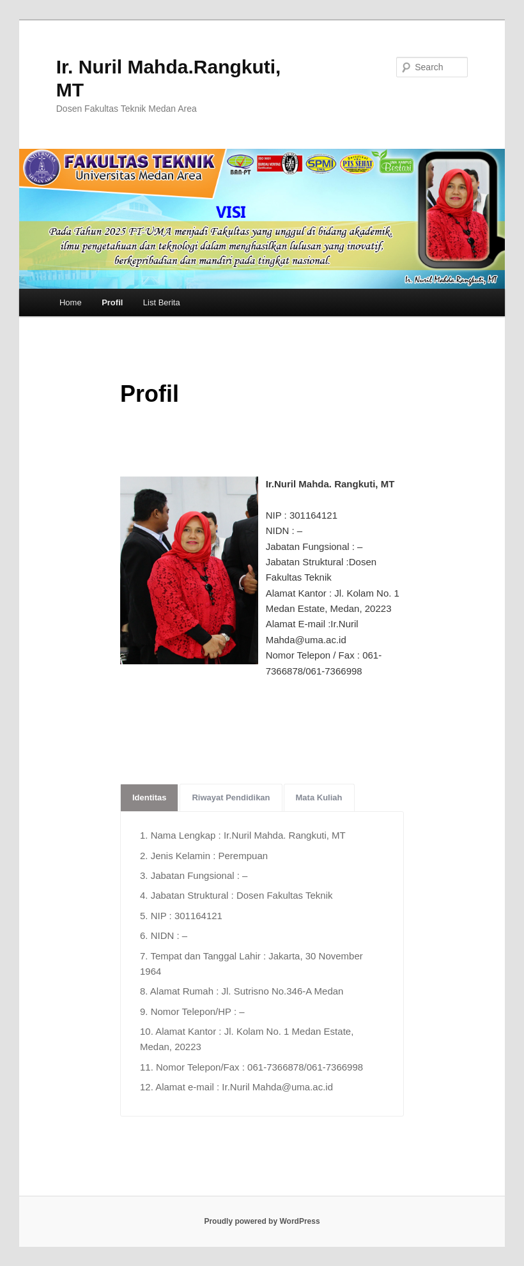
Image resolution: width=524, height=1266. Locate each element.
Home (70, 302)
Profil (112, 302)
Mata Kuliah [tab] (319, 797)
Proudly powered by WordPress (262, 1221)
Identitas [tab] (149, 797)
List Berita (161, 302)
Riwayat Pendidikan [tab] (231, 797)
